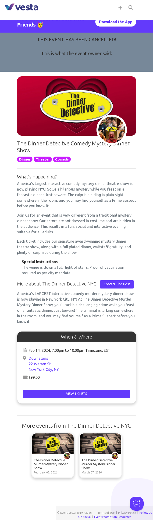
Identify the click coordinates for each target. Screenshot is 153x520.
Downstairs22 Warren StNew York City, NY (44, 364)
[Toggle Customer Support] (137, 504)
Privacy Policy (127, 512)
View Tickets (76, 394)
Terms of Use (106, 512)
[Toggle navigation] (143, 7)
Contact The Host (117, 284)
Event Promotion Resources (112, 516)
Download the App (115, 22)
